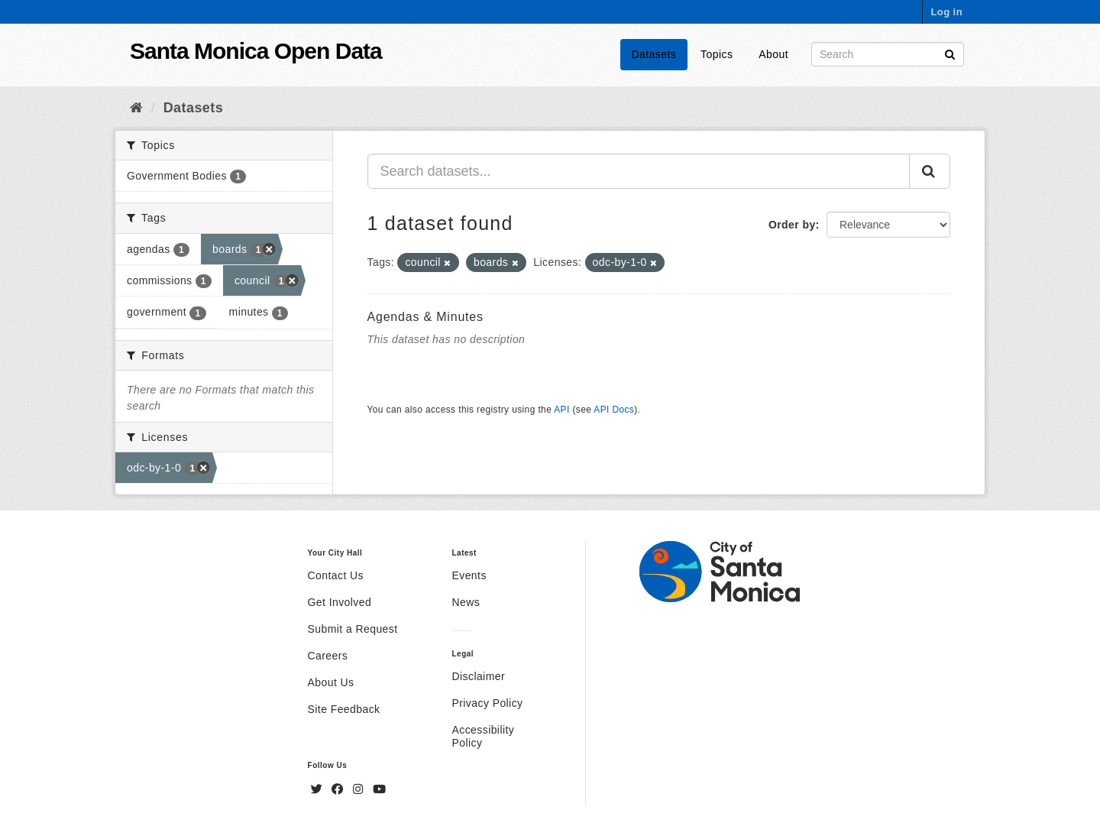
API (561, 409)
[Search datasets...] (639, 171)
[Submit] (949, 53)
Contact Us (336, 575)
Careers (328, 656)
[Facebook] (339, 789)
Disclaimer (478, 676)
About (773, 54)
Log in (946, 12)
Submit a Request (353, 629)
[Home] (136, 107)
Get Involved (340, 602)
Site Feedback (344, 709)
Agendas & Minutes (425, 316)
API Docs (614, 409)
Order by (792, 225)
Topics (716, 54)
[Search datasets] (887, 54)
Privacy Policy (486, 703)
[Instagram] (360, 789)
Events (468, 575)
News (465, 602)
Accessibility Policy (482, 736)
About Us (331, 682)
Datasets (654, 54)
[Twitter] (318, 789)
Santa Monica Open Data (256, 50)
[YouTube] (379, 789)
